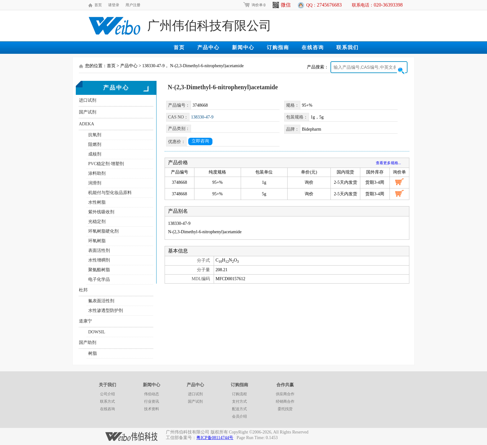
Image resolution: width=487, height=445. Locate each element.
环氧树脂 (97, 241)
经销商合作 (285, 401)
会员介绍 (239, 416)
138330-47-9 (202, 117)
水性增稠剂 (99, 260)
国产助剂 (87, 342)
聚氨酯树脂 (99, 269)
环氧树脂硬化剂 (103, 231)
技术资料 (151, 409)
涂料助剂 (97, 173)
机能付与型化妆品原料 (110, 192)
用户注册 (132, 5)
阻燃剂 (94, 144)
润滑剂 (94, 183)
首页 (98, 5)
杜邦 (83, 290)
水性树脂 (97, 202)
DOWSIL (96, 332)
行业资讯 (151, 401)
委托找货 (285, 409)
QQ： (324, 4)
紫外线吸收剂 (101, 212)
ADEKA (86, 124)
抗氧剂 (94, 134)
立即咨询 (200, 141)
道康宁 (85, 321)
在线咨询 (313, 47)
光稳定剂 (97, 221)
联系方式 (107, 401)
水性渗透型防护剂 (105, 310)
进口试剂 (87, 100)
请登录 (113, 5)
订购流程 (239, 394)
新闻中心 (243, 47)
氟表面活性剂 (101, 301)
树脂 (92, 353)
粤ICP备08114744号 (214, 437)
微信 (282, 5)
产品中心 (208, 47)
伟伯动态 (151, 394)
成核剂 (94, 154)
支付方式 (239, 401)
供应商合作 (285, 394)
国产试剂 (87, 112)
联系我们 (347, 47)
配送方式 (239, 409)
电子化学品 (99, 279)
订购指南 (278, 47)
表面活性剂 (99, 250)
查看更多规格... (388, 163)
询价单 (254, 5)
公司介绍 (107, 394)
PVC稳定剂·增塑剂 (106, 163)
